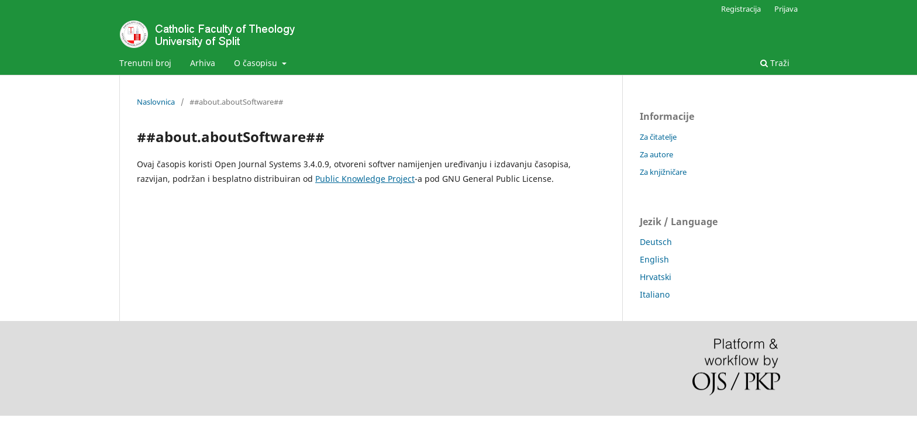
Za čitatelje (658, 137)
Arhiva (202, 62)
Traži (775, 62)
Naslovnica (156, 101)
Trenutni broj (145, 62)
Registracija (741, 9)
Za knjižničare (663, 172)
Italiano (655, 294)
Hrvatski (655, 276)
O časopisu (257, 62)
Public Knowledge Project (365, 178)
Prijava (786, 9)
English (654, 259)
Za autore (656, 154)
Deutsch (656, 241)
